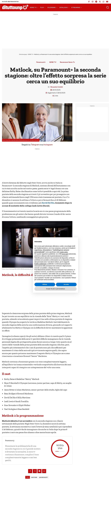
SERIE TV (30, 54)
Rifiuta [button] (45, 284)
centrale (34, 477)
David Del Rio (48, 203)
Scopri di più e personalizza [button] (55, 289)
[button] (107, 7)
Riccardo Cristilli (56, 87)
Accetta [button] (66, 284)
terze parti (65, 254)
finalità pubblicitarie (41, 264)
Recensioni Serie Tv (67, 62)
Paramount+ (41, 62)
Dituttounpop (23, 54)
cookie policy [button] (64, 252)
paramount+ (43, 477)
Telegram (34, 144)
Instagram (48, 144)
